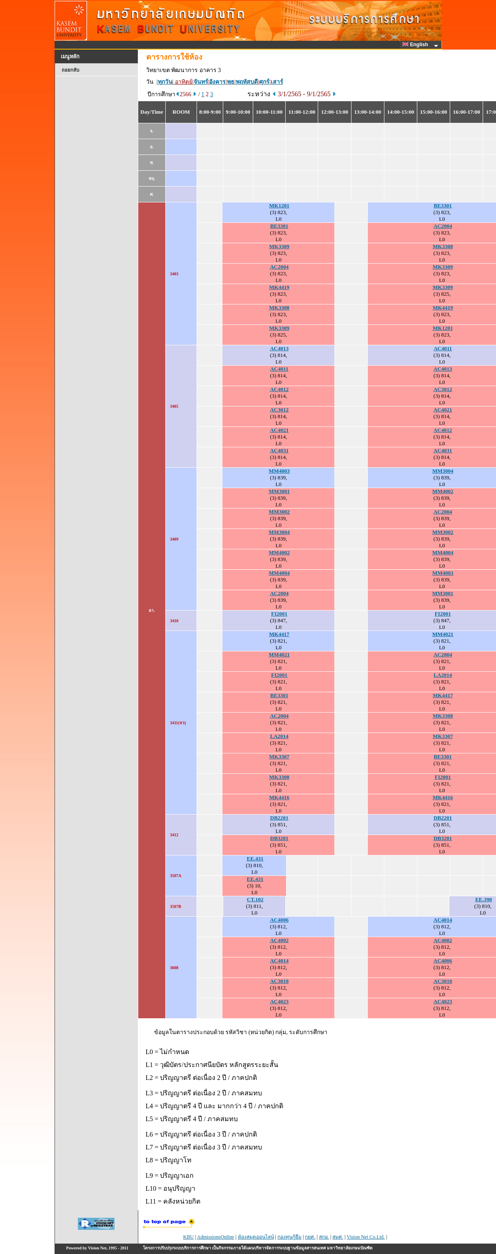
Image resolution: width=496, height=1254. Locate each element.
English (416, 44)
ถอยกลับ (70, 69)
